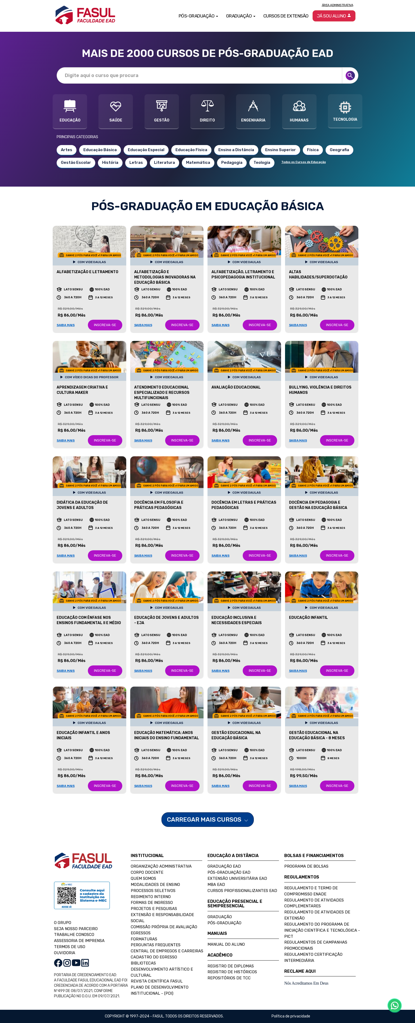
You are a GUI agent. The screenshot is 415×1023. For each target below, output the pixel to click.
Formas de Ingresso (152, 902)
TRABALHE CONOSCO (74, 934)
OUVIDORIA (64, 952)
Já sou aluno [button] (334, 16)
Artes (66, 149)
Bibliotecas (143, 963)
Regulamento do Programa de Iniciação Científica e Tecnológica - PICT (322, 930)
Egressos (141, 933)
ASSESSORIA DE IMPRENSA (79, 940)
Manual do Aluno (226, 944)
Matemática (198, 162)
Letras (136, 162)
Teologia (262, 162)
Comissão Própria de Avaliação (164, 927)
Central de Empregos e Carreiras (167, 951)
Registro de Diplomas (231, 966)
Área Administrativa (337, 5)
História (110, 162)
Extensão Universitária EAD (237, 878)
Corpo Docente (147, 872)
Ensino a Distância (236, 149)
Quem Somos (143, 878)
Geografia (339, 149)
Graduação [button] (240, 16)
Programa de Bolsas (306, 866)
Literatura (164, 162)
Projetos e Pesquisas (154, 908)
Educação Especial (146, 149)
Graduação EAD (224, 866)
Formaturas (144, 939)
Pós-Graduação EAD (229, 872)
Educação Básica (100, 149)
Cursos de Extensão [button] (286, 16)
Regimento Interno (151, 896)
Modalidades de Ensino (155, 884)
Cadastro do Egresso (154, 957)
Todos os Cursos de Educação (303, 162)
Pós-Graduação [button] (198, 16)
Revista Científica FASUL (157, 981)
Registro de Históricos (232, 972)
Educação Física (191, 149)
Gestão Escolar (76, 162)
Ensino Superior (280, 149)
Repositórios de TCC (229, 978)
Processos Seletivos (153, 890)
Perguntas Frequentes (156, 945)
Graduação (220, 916)
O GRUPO (62, 922)
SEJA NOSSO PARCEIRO (76, 928)
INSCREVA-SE (105, 325)
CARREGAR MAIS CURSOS (207, 819)
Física (313, 149)
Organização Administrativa (161, 866)
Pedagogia (231, 162)
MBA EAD (216, 884)
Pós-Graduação (224, 923)
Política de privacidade (291, 1016)
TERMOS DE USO (69, 946)
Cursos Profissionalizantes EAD (242, 890)
